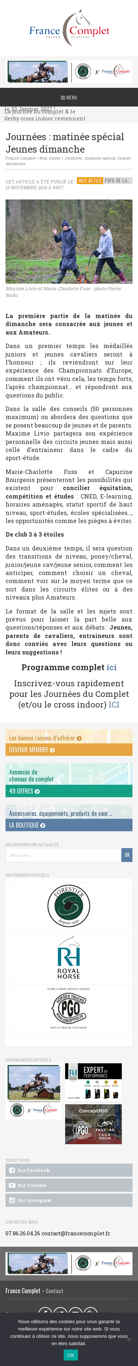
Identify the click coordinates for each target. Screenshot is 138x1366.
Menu (69, 97)
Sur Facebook (29, 1170)
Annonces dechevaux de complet (31, 775)
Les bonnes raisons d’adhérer (45, 738)
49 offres (24, 791)
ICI (114, 704)
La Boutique (27, 825)
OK (70, 1355)
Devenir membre (32, 749)
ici (111, 667)
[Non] (128, 1339)
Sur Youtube (27, 1185)
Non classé (50, 158)
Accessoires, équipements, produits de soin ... (60, 813)
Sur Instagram (30, 1200)
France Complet (21, 158)
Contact (54, 1291)
